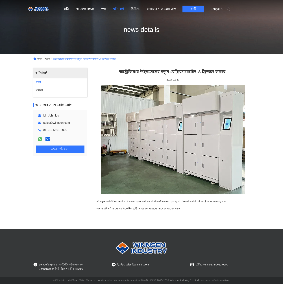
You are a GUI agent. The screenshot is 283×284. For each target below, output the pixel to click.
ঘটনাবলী (118, 8)
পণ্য (103, 8)
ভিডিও (135, 8)
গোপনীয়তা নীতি (75, 280)
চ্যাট (193, 8)
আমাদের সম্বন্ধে (85, 8)
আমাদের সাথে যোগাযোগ (161, 8)
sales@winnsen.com (56, 122)
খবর (47, 59)
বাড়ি (66, 8)
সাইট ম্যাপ (58, 280)
